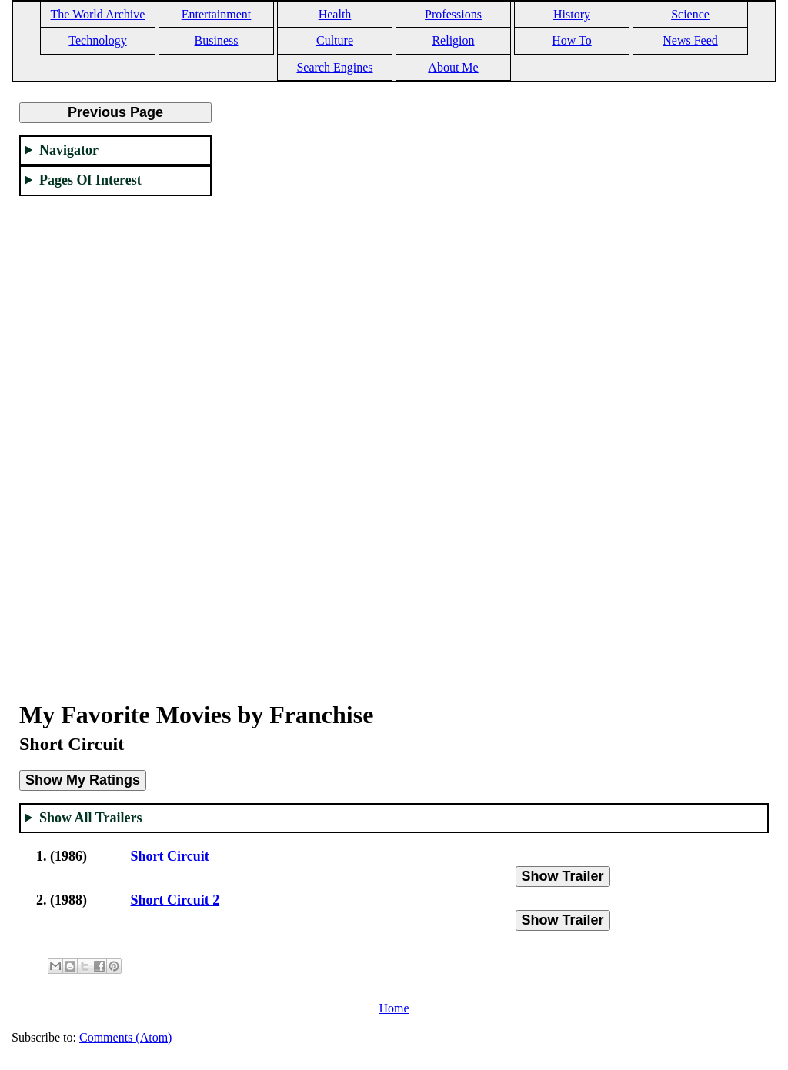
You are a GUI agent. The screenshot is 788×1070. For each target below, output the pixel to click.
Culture (334, 40)
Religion (453, 40)
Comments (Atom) (125, 1037)
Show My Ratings (82, 780)
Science (690, 14)
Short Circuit (170, 856)
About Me (453, 67)
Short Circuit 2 (175, 900)
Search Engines (334, 67)
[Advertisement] (115, 439)
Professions (453, 14)
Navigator (68, 150)
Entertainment (217, 14)
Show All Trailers (90, 817)
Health (335, 14)
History (571, 14)
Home (394, 1008)
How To (571, 40)
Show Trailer (563, 876)
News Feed (690, 40)
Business (217, 40)
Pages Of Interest (90, 180)
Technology (97, 40)
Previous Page (115, 112)
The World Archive (98, 14)
